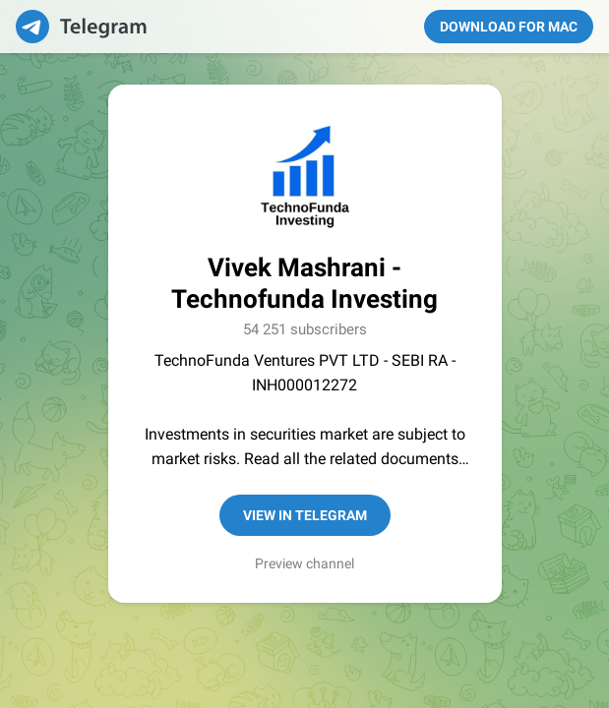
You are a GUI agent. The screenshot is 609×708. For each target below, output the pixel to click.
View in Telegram (305, 515)
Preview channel (304, 563)
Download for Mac (509, 26)
